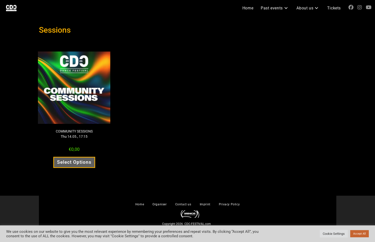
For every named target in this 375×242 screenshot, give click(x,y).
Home (139, 204)
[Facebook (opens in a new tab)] (350, 7)
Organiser (159, 204)
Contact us (183, 204)
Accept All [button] (359, 233)
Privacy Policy (229, 204)
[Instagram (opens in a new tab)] (359, 7)
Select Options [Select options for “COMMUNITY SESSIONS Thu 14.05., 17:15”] (74, 162)
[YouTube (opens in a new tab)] (369, 7)
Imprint (205, 204)
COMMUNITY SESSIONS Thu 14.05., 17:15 (74, 133)
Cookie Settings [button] (334, 234)
